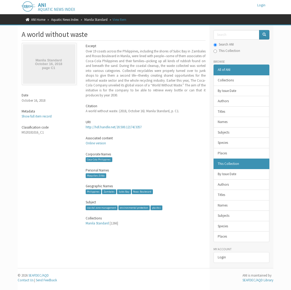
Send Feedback (46, 280)
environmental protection (134, 207)
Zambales (109, 191)
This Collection (227, 50)
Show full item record (37, 116)
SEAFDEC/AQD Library (257, 280)
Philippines (93, 191)
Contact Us (25, 280)
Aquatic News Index (65, 19)
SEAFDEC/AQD (38, 275)
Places (222, 153)
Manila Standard (96, 19)
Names (222, 122)
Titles (221, 111)
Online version (96, 143)
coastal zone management (101, 207)
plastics (156, 207)
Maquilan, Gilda (96, 175)
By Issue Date (227, 91)
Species (223, 142)
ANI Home (38, 19)
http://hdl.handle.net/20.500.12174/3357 (114, 127)
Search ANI (224, 44)
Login (222, 257)
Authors (223, 101)
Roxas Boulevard (142, 191)
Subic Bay (124, 191)
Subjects (223, 132)
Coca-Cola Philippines (99, 159)
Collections (226, 80)
